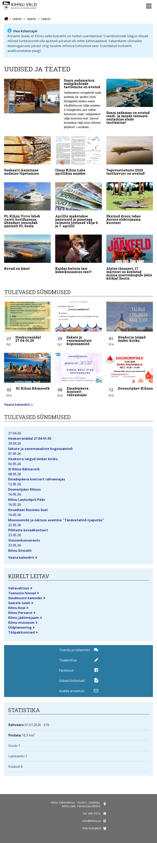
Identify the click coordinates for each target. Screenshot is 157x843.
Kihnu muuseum (21, 622)
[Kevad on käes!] (27, 253)
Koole (12, 745)
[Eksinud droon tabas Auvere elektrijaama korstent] (129, 204)
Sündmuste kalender (25, 598)
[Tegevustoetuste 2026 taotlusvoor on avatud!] (129, 156)
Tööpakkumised (21, 632)
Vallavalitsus (18, 588)
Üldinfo (17, 19)
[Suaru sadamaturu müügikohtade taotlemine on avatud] (53, 105)
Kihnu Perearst (20, 612)
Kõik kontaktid (91, 828)
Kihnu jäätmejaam (23, 617)
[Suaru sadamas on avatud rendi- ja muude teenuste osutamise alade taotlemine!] (129, 102)
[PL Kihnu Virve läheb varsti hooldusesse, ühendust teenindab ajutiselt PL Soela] (27, 205)
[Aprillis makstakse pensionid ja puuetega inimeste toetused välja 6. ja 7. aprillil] (78, 205)
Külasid (13, 766)
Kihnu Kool (16, 608)
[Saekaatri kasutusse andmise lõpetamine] (27, 156)
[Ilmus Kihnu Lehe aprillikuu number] (78, 156)
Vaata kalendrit (21, 557)
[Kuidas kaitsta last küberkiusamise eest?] (78, 254)
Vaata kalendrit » (18, 404)
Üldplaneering (20, 627)
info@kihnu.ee (91, 821)
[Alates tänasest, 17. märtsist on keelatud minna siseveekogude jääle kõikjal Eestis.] (129, 258)
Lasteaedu (16, 756)
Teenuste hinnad (22, 593)
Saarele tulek (19, 603)
